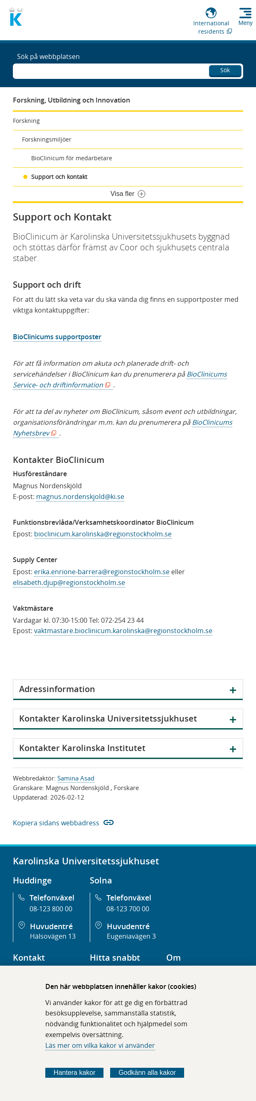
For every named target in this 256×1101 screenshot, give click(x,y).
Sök (225, 70)
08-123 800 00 (51, 908)
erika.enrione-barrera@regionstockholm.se (102, 571)
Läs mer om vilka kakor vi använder (100, 1045)
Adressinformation (57, 689)
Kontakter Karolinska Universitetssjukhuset (108, 718)
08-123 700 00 (127, 908)
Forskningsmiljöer (46, 139)
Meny (246, 23)
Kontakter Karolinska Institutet (82, 748)
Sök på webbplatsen (48, 56)
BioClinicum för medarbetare (71, 158)
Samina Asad (75, 778)
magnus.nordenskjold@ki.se (80, 496)
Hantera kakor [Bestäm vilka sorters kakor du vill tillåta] (75, 1072)
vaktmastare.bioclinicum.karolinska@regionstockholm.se (123, 630)
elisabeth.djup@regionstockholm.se (69, 582)
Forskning (26, 121)
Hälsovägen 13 (53, 936)
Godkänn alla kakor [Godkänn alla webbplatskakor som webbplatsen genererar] (147, 1072)
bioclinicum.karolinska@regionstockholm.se (103, 533)
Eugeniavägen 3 (131, 936)
